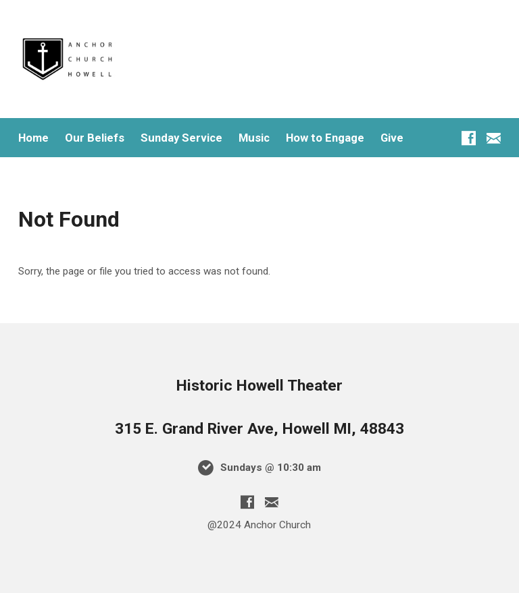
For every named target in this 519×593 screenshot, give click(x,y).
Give (391, 138)
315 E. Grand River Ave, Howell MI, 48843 (259, 429)
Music (254, 138)
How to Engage (325, 138)
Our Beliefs (94, 138)
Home (33, 138)
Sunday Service (181, 138)
